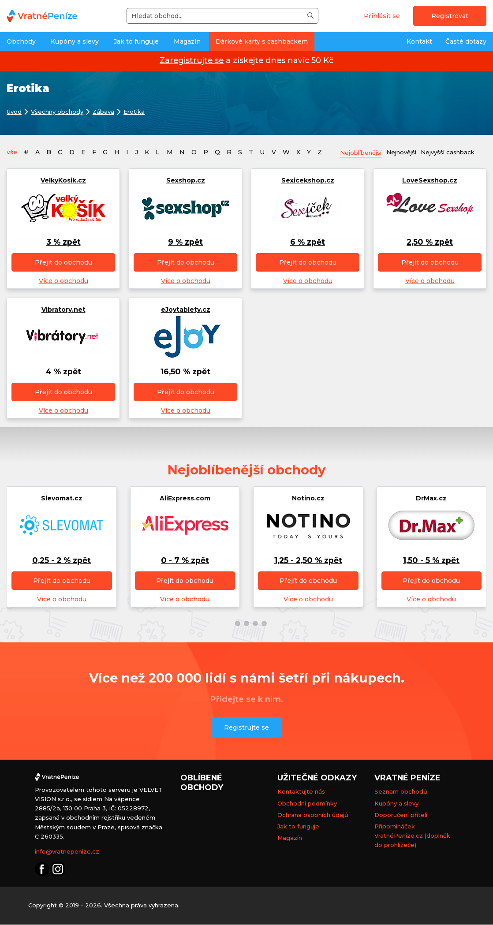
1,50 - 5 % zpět (431, 560)
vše (12, 152)
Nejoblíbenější (363, 152)
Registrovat (449, 16)
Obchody (21, 41)
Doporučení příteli (400, 814)
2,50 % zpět (430, 242)
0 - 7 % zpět (185, 560)
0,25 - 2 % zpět (61, 560)
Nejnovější (408, 152)
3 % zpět (63, 242)
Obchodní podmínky (307, 803)
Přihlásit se (382, 16)
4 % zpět (63, 372)
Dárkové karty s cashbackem (262, 41)
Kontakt (419, 41)
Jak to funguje (136, 41)
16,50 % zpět (185, 372)
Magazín (187, 41)
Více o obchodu (63, 281)
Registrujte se (246, 728)
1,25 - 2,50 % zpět (308, 560)
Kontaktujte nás (301, 791)
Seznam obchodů (400, 791)
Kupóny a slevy (75, 41)
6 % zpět (307, 242)
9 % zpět (185, 242)
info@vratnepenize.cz (67, 851)
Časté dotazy (465, 41)
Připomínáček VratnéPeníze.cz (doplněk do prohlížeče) (412, 835)
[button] (229, 624)
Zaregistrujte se (192, 60)
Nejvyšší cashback (458, 152)
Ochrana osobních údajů (312, 814)
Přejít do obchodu (63, 263)
